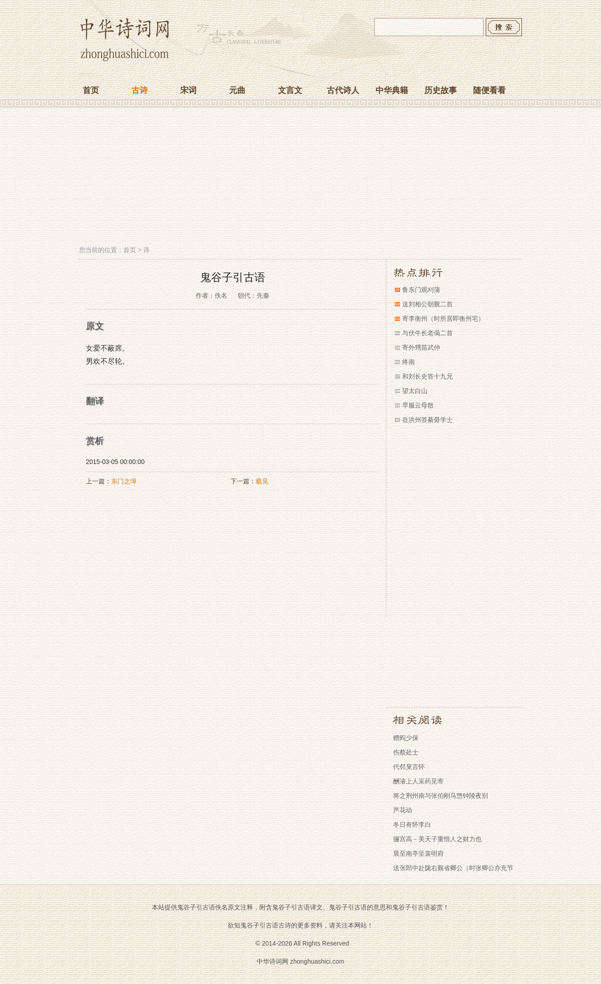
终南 (408, 361)
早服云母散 (418, 405)
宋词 (188, 90)
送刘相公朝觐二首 (427, 304)
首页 (91, 90)
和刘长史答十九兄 (427, 376)
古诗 (139, 90)
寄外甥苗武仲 (421, 347)
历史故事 (440, 90)
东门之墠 (123, 481)
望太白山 (414, 390)
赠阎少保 (405, 737)
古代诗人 (343, 90)
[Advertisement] (300, 177)
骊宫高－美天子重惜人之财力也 (437, 839)
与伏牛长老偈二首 (427, 333)
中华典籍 (392, 90)
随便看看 (489, 90)
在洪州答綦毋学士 (427, 419)
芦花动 (402, 810)
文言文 (290, 90)
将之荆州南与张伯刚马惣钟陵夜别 (440, 795)
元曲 (237, 90)
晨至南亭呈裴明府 (418, 853)
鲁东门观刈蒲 (421, 289)
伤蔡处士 (405, 752)
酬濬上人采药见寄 (418, 781)
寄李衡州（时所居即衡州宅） (443, 318)
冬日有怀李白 (412, 824)
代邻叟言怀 (409, 766)
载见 (262, 481)
